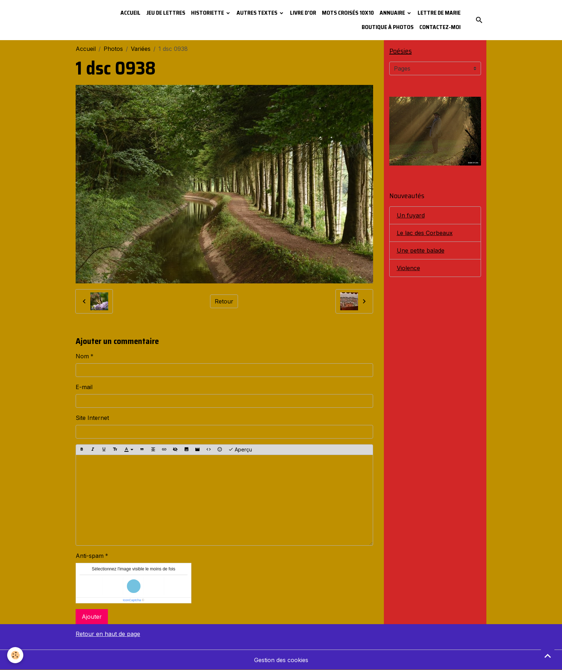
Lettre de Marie (439, 12)
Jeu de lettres (165, 12)
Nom (82, 356)
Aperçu (240, 449)
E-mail (84, 387)
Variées (141, 48)
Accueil (130, 12)
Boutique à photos (388, 27)
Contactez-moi (440, 27)
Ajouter (92, 616)
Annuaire (393, 12)
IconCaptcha (132, 600)
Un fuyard (411, 215)
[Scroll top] (548, 656)
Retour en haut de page (108, 633)
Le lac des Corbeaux (425, 232)
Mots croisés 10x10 (348, 12)
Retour (224, 301)
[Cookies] (15, 655)
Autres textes (257, 12)
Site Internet (92, 417)
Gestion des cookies (281, 660)
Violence (408, 268)
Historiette (208, 12)
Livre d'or (303, 12)
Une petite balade (420, 250)
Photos (113, 48)
